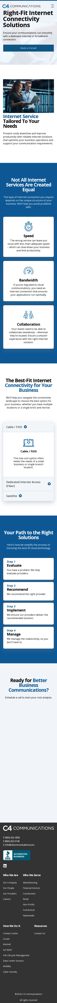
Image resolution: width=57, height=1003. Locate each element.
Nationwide (28, 915)
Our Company (10, 882)
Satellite (14, 496)
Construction (29, 893)
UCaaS (6, 939)
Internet (7, 944)
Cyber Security (10, 971)
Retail (25, 899)
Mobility (7, 966)
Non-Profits (29, 904)
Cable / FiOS (16, 427)
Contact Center (10, 933)
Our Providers (10, 893)
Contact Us (39, 933)
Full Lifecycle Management (16, 955)
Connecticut (29, 910)
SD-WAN (7, 950)
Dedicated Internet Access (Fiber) (28, 484)
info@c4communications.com (19, 844)
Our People (8, 888)
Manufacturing (30, 882)
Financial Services (31, 888)
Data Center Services (13, 960)
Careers (7, 899)
